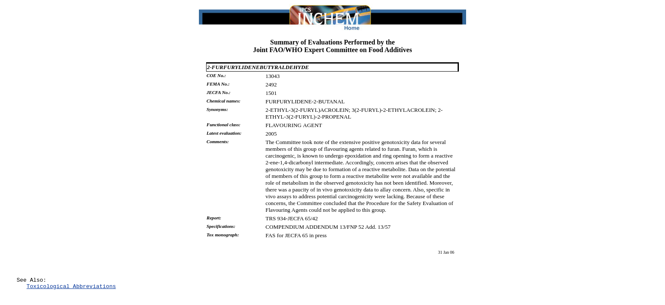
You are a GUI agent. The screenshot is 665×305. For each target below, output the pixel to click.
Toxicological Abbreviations (71, 288)
